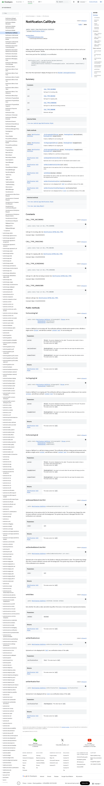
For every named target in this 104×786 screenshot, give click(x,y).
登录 (101, 2)
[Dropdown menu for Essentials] (24, 2)
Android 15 (66, 755)
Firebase (56, 776)
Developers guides (81, 759)
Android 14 (66, 758)
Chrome (49, 776)
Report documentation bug (96, 758)
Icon (58, 181)
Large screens (53, 755)
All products (79, 776)
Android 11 (66, 765)
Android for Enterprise (28, 758)
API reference (6, 7)
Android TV (52, 765)
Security (25, 760)
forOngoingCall (48, 143)
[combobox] (63, 1)
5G (37, 767)
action (36, 330)
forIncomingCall (49, 134)
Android (25, 755)
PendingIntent (68, 134)
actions (28, 394)
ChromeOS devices (54, 760)
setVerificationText (50, 188)
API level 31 (84, 20)
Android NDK (80, 767)
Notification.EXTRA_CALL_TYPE (53, 232)
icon (64, 191)
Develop (38, 16)
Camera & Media (40, 763)
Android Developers (30, 16)
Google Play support (95, 761)
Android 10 (66, 767)
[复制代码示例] (86, 59)
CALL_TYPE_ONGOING (49, 96)
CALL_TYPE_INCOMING (50, 89)
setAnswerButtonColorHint (52, 158)
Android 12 (66, 763)
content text (56, 330)
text (63, 184)
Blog (24, 767)
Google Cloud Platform (67, 776)
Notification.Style (38, 31)
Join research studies (95, 764)
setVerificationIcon (50, 181)
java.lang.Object (30, 35)
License (30, 783)
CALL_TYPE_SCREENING (50, 103)
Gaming (38, 755)
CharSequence (61, 188)
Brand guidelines (37, 783)
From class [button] (41, 123)
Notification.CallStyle (43, 319)
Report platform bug (95, 755)
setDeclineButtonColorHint (52, 164)
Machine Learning (40, 758)
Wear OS (52, 758)
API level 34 (84, 219)
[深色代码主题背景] (84, 59)
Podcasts (25, 770)
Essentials (19, 2)
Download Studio (81, 764)
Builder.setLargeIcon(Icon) (66, 72)
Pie (64, 770)
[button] (10, 230)
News (24, 765)
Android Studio (93, 2)
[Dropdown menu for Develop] (34, 2)
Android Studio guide (82, 757)
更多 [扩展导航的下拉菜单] (39, 2)
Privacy (38, 765)
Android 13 (66, 760)
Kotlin (80, 24)
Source (24, 763)
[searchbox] (10, 13)
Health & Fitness (40, 760)
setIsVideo (47, 173)
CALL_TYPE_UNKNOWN (49, 109)
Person (56, 134)
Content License (65, 727)
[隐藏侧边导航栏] (18, 783)
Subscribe (85, 783)
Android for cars (54, 763)
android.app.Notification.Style (35, 37)
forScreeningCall (49, 149)
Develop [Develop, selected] (30, 2)
